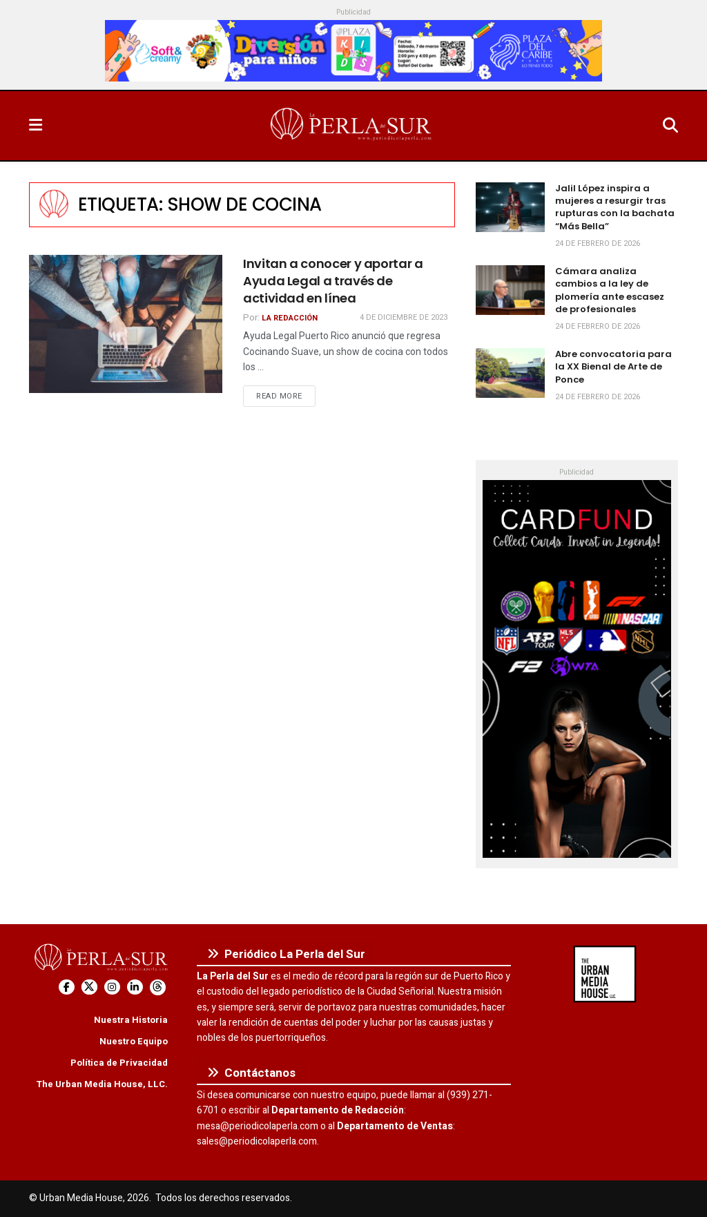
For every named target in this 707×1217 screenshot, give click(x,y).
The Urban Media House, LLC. (102, 1084)
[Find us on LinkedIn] (135, 987)
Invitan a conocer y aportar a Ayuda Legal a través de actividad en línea (333, 281)
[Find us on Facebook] (67, 987)
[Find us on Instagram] (112, 987)
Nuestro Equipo (133, 1041)
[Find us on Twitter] (89, 987)
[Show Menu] (35, 125)
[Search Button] (670, 125)
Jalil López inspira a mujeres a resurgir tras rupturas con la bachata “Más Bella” (615, 207)
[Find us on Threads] (158, 987)
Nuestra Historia (131, 1019)
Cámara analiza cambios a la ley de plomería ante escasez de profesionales (609, 290)
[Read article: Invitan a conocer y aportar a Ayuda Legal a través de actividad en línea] (125, 324)
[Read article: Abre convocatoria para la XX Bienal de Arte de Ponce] (510, 373)
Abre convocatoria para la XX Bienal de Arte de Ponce (613, 366)
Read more (286, 396)
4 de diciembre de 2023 (403, 317)
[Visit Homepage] (352, 125)
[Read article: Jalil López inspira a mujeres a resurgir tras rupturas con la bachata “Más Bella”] (510, 207)
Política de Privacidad (119, 1062)
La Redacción (290, 318)
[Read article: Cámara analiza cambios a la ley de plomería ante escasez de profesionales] (510, 290)
